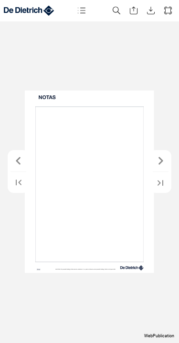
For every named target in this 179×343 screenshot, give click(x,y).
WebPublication (159, 335)
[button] (81, 10)
